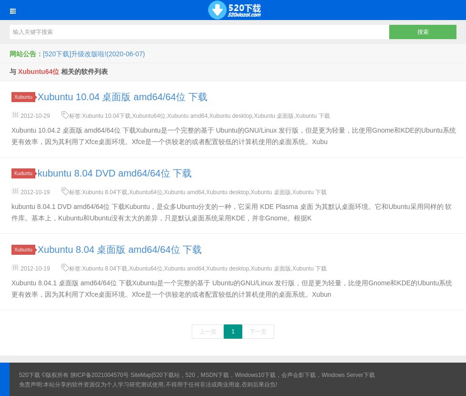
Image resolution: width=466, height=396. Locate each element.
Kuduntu (24, 173)
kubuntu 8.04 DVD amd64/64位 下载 (115, 173)
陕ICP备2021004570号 (100, 375)
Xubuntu (24, 97)
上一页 (208, 331)
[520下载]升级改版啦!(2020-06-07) (94, 54)
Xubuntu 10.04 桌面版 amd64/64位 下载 (122, 97)
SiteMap (141, 375)
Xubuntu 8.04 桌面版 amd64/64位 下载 (120, 249)
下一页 (258, 331)
